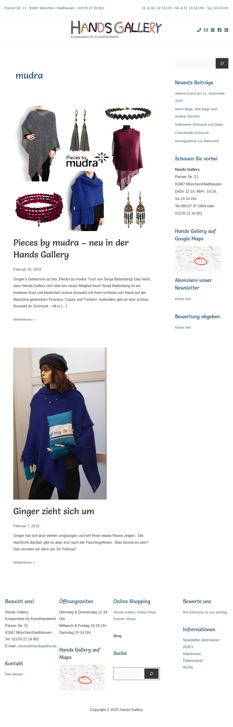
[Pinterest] (226, 30)
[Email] (206, 30)
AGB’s (188, 647)
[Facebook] (219, 30)
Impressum (192, 654)
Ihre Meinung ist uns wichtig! (206, 612)
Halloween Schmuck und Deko (200, 124)
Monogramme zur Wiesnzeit (197, 141)
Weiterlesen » (24, 319)
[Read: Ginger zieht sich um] (60, 423)
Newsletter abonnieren (201, 640)
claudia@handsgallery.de (25, 653)
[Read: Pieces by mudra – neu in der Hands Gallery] (82, 168)
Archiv (188, 667)
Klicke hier (183, 299)
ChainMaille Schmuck (192, 133)
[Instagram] (213, 30)
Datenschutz (193, 661)
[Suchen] (222, 63)
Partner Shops (125, 619)
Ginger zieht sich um (55, 511)
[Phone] (199, 30)
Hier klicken (14, 681)
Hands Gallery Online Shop (135, 612)
